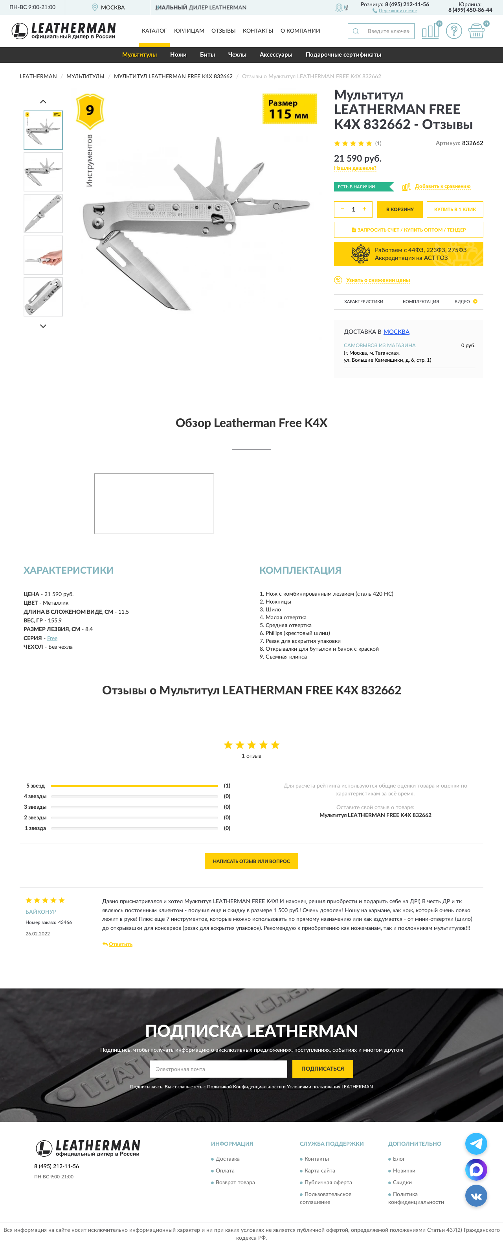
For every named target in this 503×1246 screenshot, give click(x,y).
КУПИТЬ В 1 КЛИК (455, 209)
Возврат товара (235, 1183)
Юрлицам (189, 31)
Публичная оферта (328, 1183)
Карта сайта (320, 1171)
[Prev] (43, 101)
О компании (300, 31)
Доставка (228, 1159)
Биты (207, 55)
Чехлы (237, 55)
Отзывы (223, 31)
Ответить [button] (117, 944)
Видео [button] (466, 301)
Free (52, 638)
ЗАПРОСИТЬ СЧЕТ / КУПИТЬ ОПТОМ (409, 230)
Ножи (178, 55)
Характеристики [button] (363, 302)
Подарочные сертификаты (343, 55)
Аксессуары (276, 55)
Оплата (225, 1171)
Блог (399, 1159)
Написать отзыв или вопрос (251, 861)
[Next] (43, 326)
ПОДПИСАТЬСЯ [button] (322, 1069)
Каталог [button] (154, 31)
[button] (395, 10)
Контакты (258, 31)
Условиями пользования (313, 1086)
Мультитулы (139, 55)
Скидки (402, 1183)
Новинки (404, 1171)
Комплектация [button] (421, 302)
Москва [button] (396, 332)
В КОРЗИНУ (400, 209)
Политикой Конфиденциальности (244, 1086)
